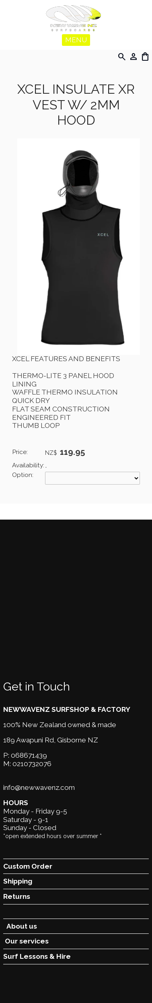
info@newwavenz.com (39, 787)
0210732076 (31, 764)
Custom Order (27, 866)
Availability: (28, 465)
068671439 (29, 755)
